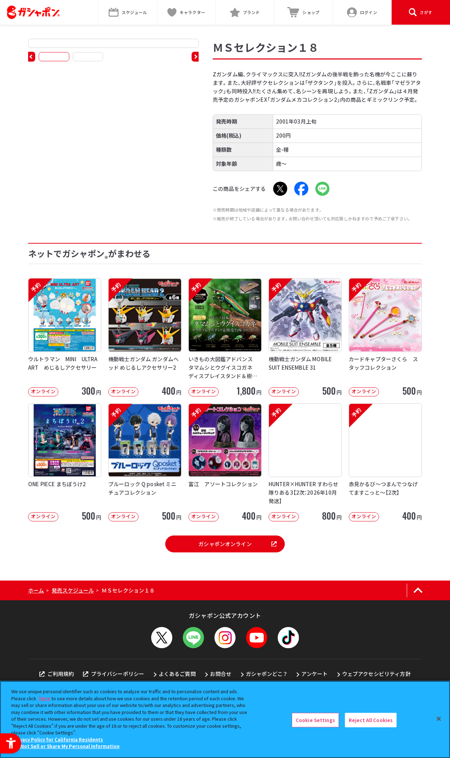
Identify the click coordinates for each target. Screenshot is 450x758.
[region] (225, 719)
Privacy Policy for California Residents (58, 739)
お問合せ (220, 673)
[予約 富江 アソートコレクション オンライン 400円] (225, 462)
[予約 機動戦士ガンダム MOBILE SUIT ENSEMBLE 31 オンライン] (305, 337)
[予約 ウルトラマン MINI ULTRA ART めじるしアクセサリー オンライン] (64, 337)
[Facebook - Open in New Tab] (301, 189)
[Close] (438, 718)
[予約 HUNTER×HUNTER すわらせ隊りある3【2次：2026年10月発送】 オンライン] (305, 462)
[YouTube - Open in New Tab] (256, 637)
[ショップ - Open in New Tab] (303, 12)
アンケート (314, 673)
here (44, 698)
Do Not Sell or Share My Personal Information (66, 746)
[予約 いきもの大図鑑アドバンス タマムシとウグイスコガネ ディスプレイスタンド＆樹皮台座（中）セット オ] (225, 337)
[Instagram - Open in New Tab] (225, 637)
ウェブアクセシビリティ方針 (376, 673)
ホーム (36, 590)
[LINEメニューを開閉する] (193, 637)
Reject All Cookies (371, 719)
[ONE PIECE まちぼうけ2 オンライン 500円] (64, 462)
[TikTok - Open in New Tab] (288, 637)
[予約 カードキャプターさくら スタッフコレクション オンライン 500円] (385, 337)
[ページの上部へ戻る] (418, 590)
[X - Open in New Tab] (280, 189)
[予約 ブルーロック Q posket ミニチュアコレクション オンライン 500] (144, 462)
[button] (31, 57)
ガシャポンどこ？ (266, 673)
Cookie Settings (315, 719)
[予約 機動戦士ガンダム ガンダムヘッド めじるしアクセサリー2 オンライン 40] (144, 337)
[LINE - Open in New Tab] (322, 189)
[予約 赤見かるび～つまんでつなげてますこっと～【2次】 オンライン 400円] (385, 462)
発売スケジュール (73, 590)
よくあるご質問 (177, 673)
